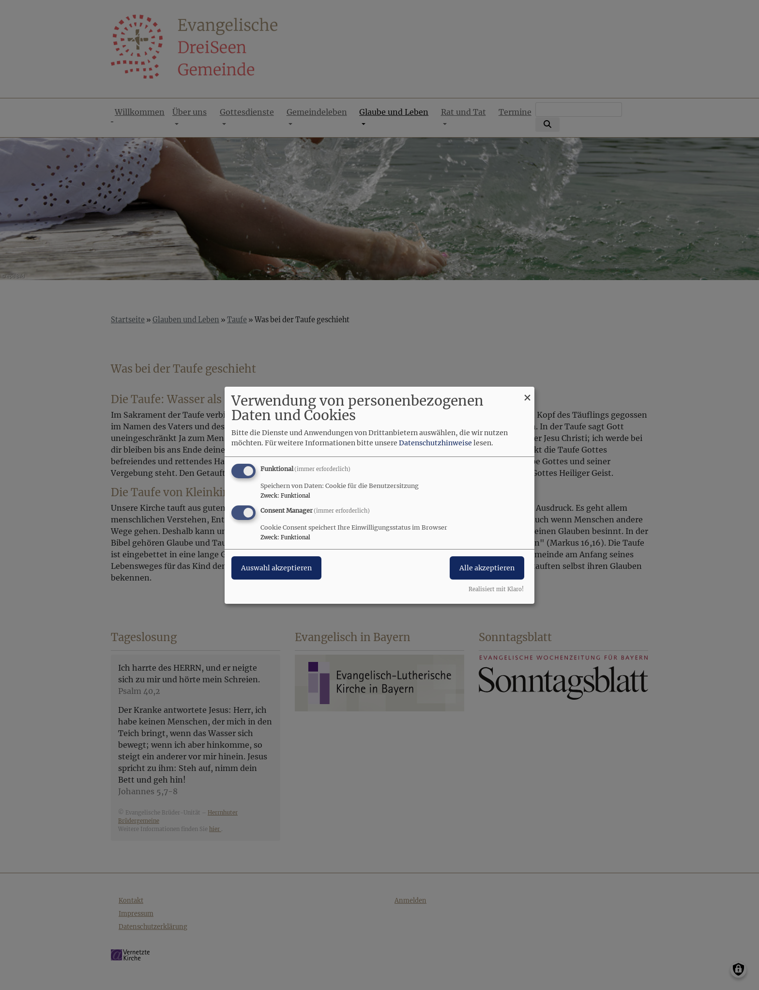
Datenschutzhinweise (435, 443)
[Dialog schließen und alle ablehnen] (527, 392)
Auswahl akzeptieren (276, 568)
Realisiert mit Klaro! (496, 589)
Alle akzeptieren (487, 568)
